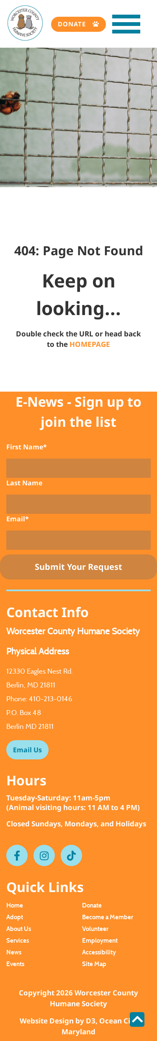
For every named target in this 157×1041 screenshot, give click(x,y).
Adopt (14, 917)
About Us (18, 929)
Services (17, 940)
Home (14, 905)
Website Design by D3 (57, 1021)
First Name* (26, 446)
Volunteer (95, 929)
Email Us (27, 749)
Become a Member (107, 917)
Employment (100, 940)
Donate (73, 24)
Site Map (94, 964)
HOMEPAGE (89, 344)
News (13, 952)
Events (15, 964)
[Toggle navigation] (117, 26)
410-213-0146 (50, 698)
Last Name (24, 482)
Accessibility (99, 952)
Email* (17, 518)
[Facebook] (17, 856)
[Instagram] (44, 856)
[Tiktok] (71, 856)
